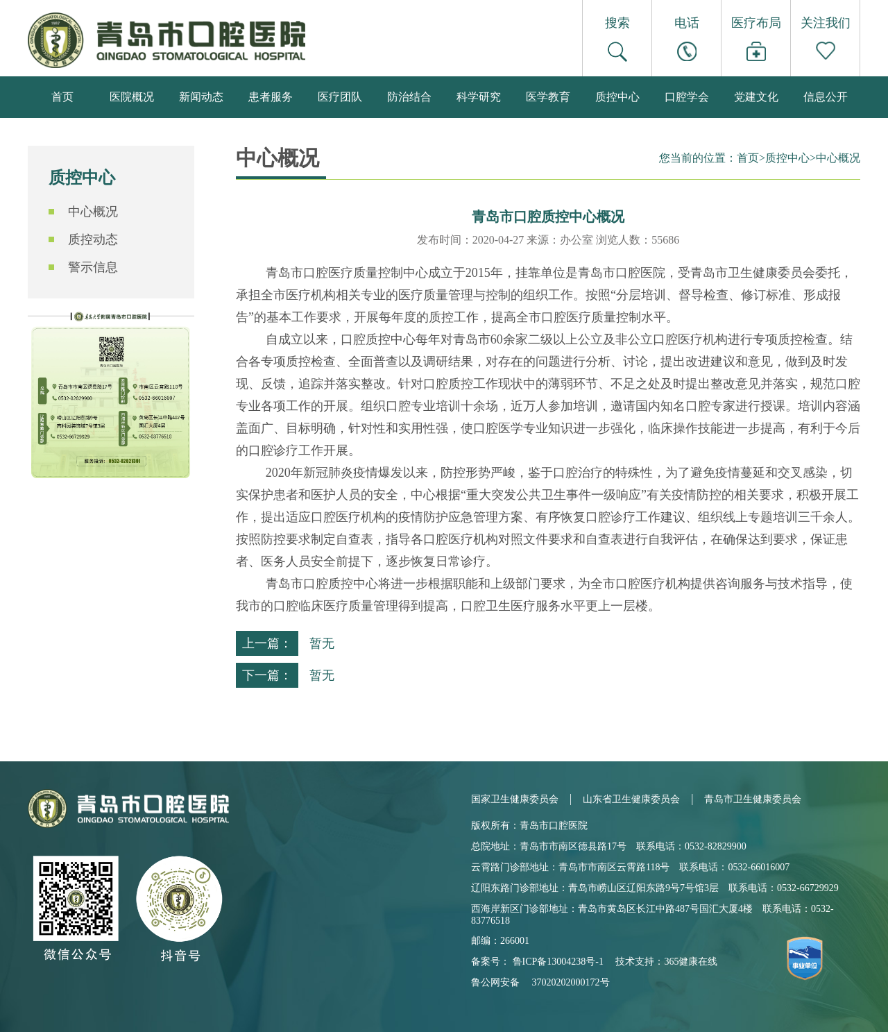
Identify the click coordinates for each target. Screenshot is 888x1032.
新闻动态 (201, 97)
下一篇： (267, 675)
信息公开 (825, 97)
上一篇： (267, 643)
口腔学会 (687, 97)
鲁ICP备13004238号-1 (558, 961)
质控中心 (617, 97)
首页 (62, 97)
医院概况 (132, 97)
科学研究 (478, 97)
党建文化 (756, 97)
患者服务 (270, 97)
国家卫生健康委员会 (514, 799)
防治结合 (409, 97)
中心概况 (93, 212)
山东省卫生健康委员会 (631, 799)
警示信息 (93, 267)
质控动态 (93, 239)
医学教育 (548, 97)
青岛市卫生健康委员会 (752, 799)
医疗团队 (340, 97)
